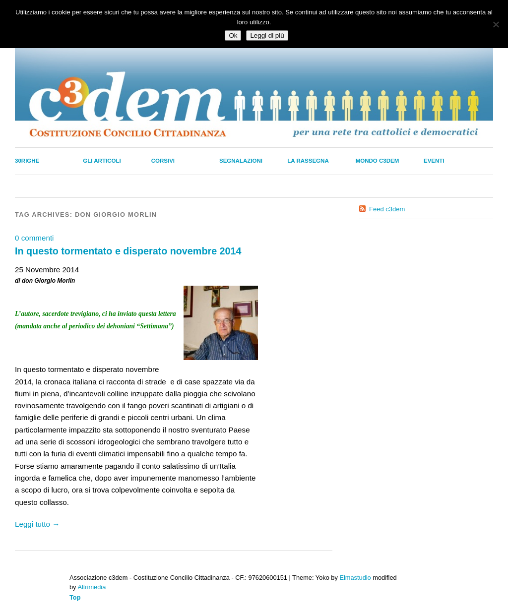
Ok (233, 35)
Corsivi (163, 161)
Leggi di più (267, 35)
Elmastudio (355, 577)
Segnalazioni (240, 161)
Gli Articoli (102, 161)
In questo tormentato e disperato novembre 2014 (128, 251)
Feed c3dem (387, 209)
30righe (27, 161)
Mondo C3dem (377, 161)
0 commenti (34, 238)
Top (75, 597)
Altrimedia (91, 587)
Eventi (434, 161)
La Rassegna (307, 161)
